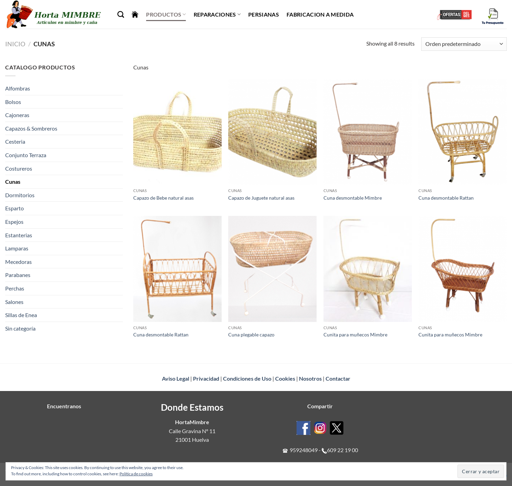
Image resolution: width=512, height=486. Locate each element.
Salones (14, 301)
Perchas (14, 288)
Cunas (12, 181)
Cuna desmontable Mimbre (352, 198)
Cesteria (15, 141)
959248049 (304, 450)
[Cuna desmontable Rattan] (462, 132)
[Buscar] (120, 14)
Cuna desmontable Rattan (446, 198)
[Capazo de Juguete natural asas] (272, 132)
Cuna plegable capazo (251, 334)
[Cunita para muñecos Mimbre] (367, 269)
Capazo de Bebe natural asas (163, 198)
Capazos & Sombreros (31, 128)
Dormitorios (20, 195)
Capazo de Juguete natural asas (261, 198)
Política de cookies (136, 473)
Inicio (15, 44)
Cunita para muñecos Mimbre (355, 334)
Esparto (14, 208)
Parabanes (17, 274)
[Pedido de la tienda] (464, 44)
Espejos (14, 221)
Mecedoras (18, 261)
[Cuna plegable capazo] (272, 269)
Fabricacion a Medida (320, 14)
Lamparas (16, 248)
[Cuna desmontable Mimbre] (367, 132)
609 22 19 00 (342, 450)
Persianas (263, 14)
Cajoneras (17, 115)
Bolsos (13, 101)
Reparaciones (217, 14)
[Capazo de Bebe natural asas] (177, 132)
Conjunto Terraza (25, 155)
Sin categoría (20, 328)
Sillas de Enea (21, 315)
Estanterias (18, 235)
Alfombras (17, 88)
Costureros (18, 168)
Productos (166, 14)
